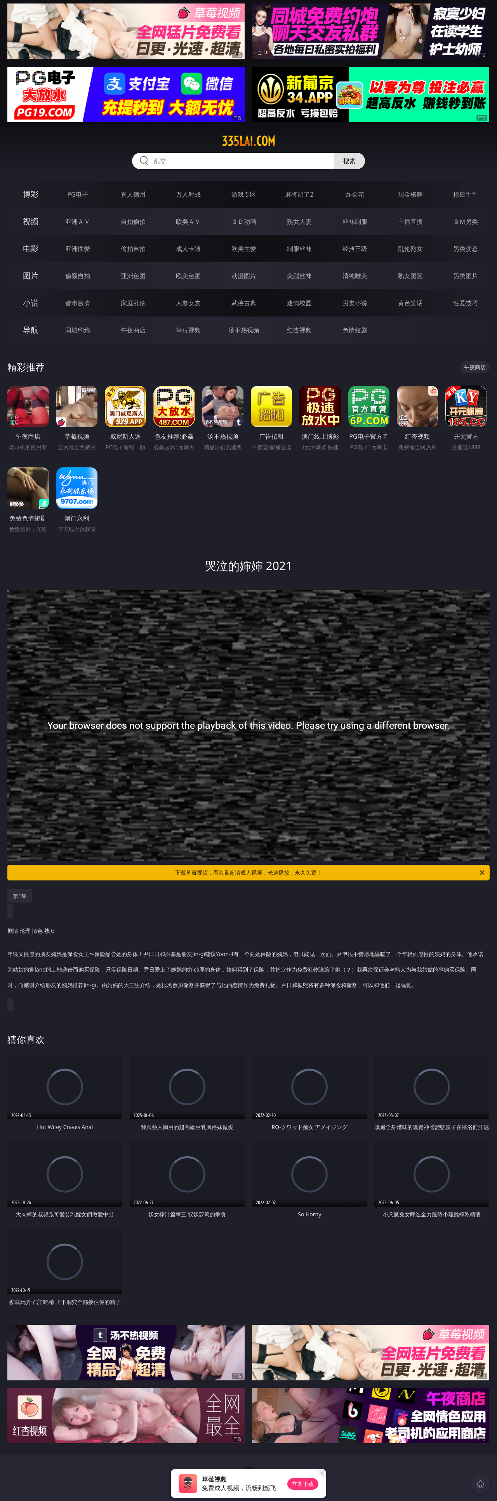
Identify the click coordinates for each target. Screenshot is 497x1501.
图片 (30, 275)
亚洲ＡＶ (77, 221)
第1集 (20, 895)
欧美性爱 (243, 248)
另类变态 (465, 248)
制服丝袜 (299, 248)
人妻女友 (188, 303)
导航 (30, 330)
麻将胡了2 (299, 194)
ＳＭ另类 (465, 221)
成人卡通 (188, 248)
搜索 (349, 161)
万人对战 (188, 194)
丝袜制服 (354, 221)
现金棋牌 (410, 194)
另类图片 (465, 275)
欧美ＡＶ (188, 221)
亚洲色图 (133, 275)
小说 (30, 302)
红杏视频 (299, 330)
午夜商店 (133, 330)
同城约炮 (77, 330)
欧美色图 (188, 275)
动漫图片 (243, 275)
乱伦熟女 (410, 248)
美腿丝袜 (299, 275)
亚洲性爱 (77, 248)
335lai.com (248, 141)
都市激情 (77, 303)
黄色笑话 (410, 303)
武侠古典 (243, 303)
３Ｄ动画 (243, 221)
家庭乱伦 (133, 303)
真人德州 (133, 194)
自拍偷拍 (133, 221)
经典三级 (354, 248)
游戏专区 (243, 194)
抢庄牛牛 (465, 194)
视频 (30, 221)
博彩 (30, 194)
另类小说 (354, 303)
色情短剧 (354, 330)
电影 (30, 248)
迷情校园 (299, 303)
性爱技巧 (465, 303)
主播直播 (410, 221)
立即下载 (303, 1483)
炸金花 (355, 194)
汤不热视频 (243, 330)
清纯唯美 (354, 275)
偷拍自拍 (133, 248)
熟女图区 (410, 275)
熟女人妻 (299, 221)
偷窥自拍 (77, 275)
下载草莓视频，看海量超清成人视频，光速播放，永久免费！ (330, 872)
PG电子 (77, 194)
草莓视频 (188, 330)
